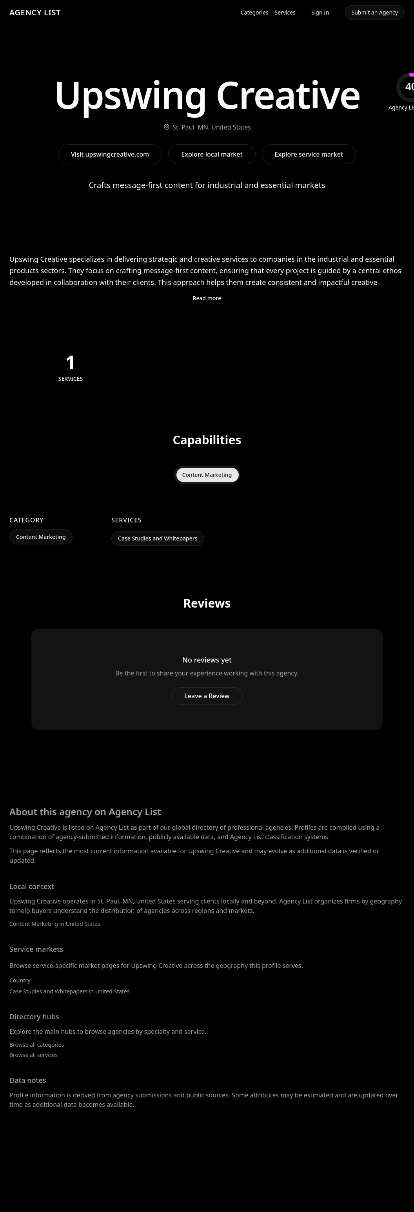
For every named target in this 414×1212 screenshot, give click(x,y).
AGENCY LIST (35, 12)
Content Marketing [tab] (207, 474)
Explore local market (211, 154)
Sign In (320, 12)
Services (285, 12)
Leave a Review (206, 696)
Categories (255, 12)
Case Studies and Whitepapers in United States (69, 991)
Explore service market (309, 154)
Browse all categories (36, 1044)
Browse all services (33, 1055)
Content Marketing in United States (54, 923)
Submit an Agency (375, 12)
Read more (207, 298)
